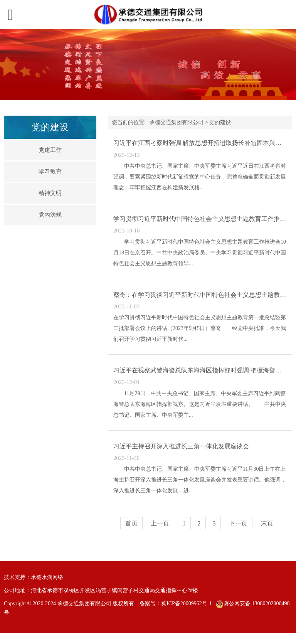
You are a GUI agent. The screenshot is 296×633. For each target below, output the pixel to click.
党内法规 (50, 215)
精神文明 (50, 193)
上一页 (160, 523)
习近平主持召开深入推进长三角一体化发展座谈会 (181, 446)
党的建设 (220, 122)
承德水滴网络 (47, 577)
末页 (267, 523)
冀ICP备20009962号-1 (186, 603)
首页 (131, 523)
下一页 (238, 523)
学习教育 (50, 171)
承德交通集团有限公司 (177, 122)
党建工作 (50, 150)
